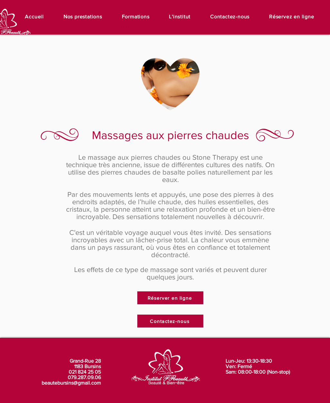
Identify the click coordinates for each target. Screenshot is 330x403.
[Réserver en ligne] (170, 297)
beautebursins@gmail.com (71, 383)
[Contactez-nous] (170, 321)
